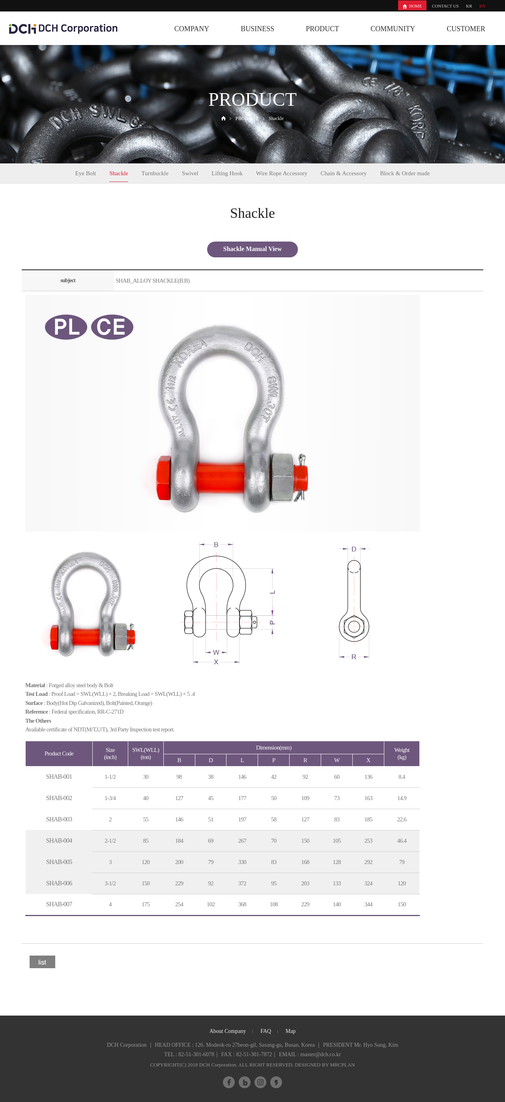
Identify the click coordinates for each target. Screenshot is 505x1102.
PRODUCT (322, 29)
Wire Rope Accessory (281, 173)
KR (469, 6)
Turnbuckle (155, 173)
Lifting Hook (227, 173)
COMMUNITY (392, 29)
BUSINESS (257, 29)
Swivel (190, 173)
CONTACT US (445, 6)
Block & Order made (405, 173)
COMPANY (191, 29)
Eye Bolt (85, 173)
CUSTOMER (466, 29)
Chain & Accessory (344, 173)
